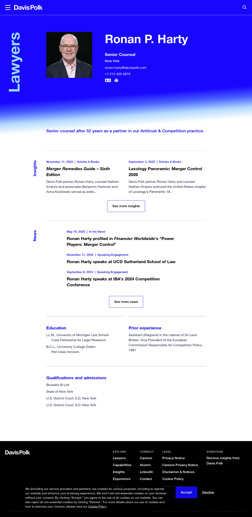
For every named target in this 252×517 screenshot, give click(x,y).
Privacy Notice (173, 458)
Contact (146, 479)
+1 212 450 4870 (117, 74)
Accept (186, 492)
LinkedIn (146, 472)
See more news (126, 302)
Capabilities (122, 465)
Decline (208, 492)
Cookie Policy (173, 479)
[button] (8, 7)
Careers (146, 458)
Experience (122, 479)
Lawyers (119, 458)
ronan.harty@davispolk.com (126, 67)
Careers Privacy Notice (180, 465)
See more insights (126, 206)
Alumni (145, 465)
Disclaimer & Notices (178, 472)
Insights (119, 472)
